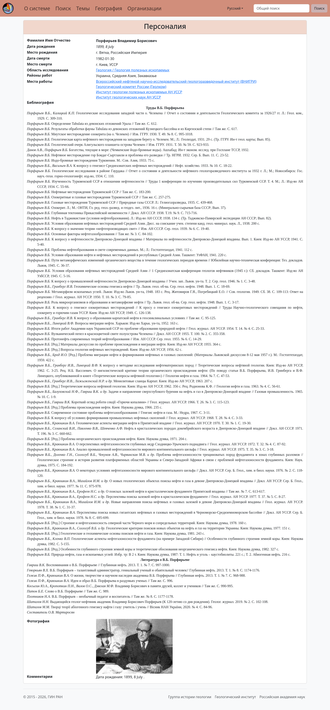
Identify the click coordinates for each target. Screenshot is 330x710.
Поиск (63, 8)
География (108, 8)
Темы (83, 8)
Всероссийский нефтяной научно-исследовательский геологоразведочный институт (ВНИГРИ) (176, 81)
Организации (144, 8)
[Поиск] (281, 8)
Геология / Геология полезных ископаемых (132, 70)
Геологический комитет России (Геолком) (131, 86)
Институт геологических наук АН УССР (128, 97)
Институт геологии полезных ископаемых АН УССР (139, 92)
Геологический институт (235, 696)
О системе (37, 8)
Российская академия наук (282, 696)
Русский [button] (229, 8)
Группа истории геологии (189, 696)
